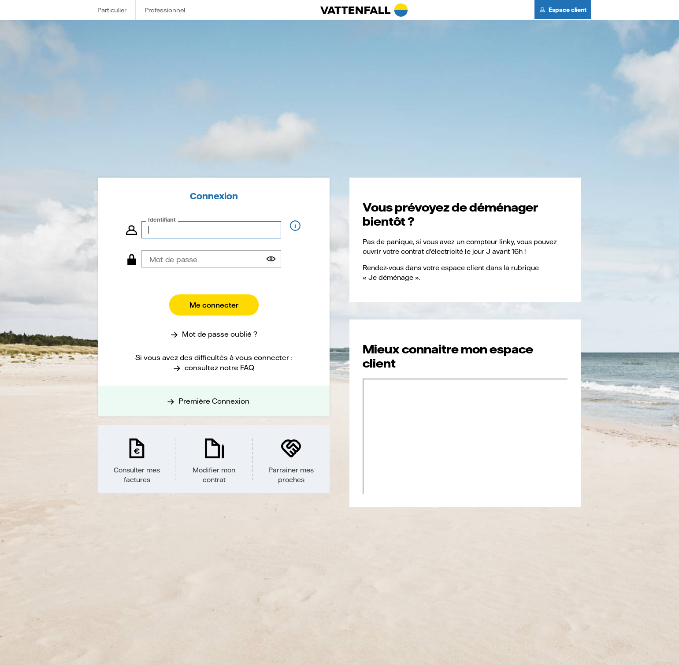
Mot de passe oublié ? (219, 334)
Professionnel (165, 10)
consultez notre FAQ (219, 367)
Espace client (567, 9)
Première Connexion (213, 401)
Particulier (111, 10)
